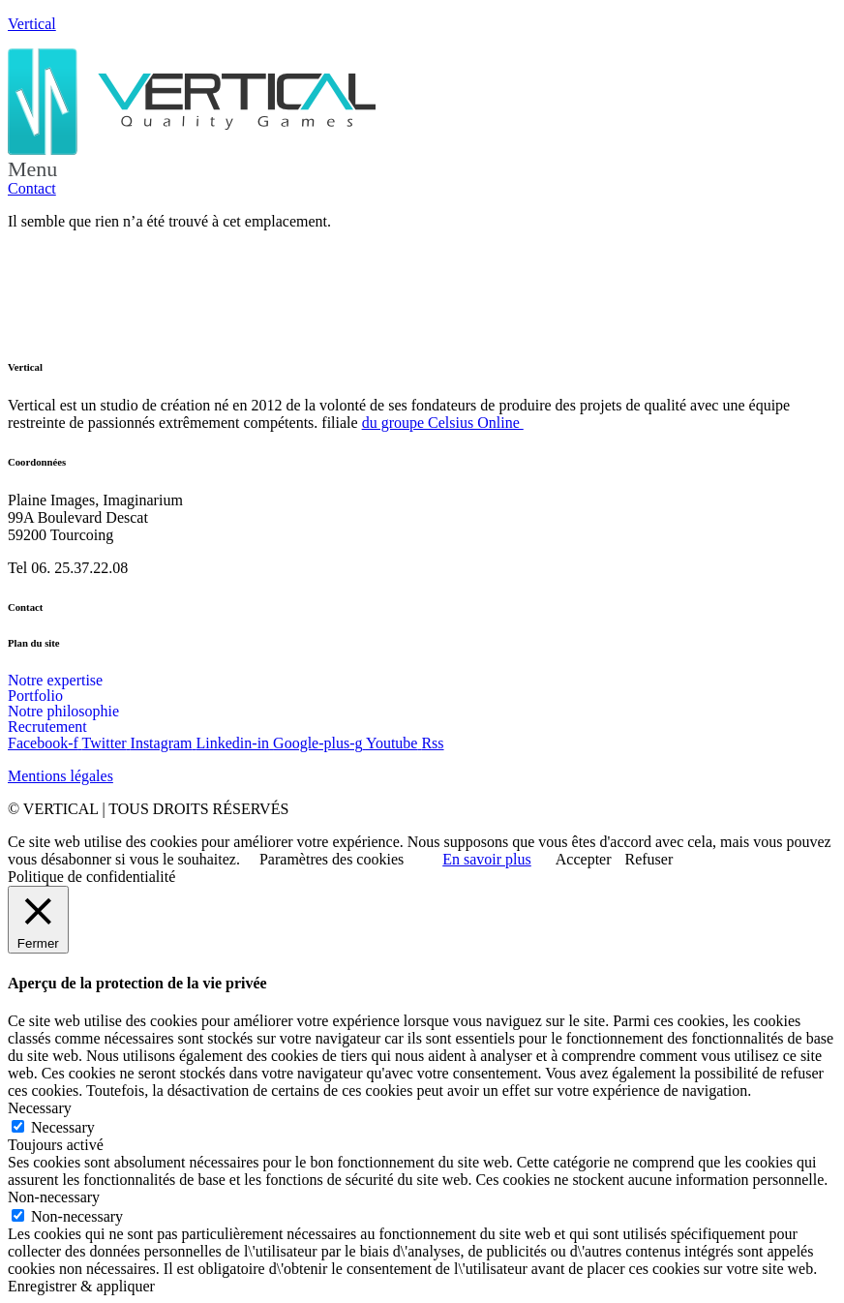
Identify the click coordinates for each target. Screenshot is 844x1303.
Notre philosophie (63, 711)
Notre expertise (55, 680)
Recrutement (47, 727)
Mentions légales (60, 776)
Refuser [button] (649, 859)
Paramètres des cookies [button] (331, 859)
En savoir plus (486, 859)
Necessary (63, 1127)
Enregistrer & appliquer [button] (81, 1286)
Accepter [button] (584, 859)
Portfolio (35, 696)
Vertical (32, 23)
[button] (422, 169)
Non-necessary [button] (54, 1197)
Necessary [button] (40, 1108)
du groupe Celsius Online (443, 422)
